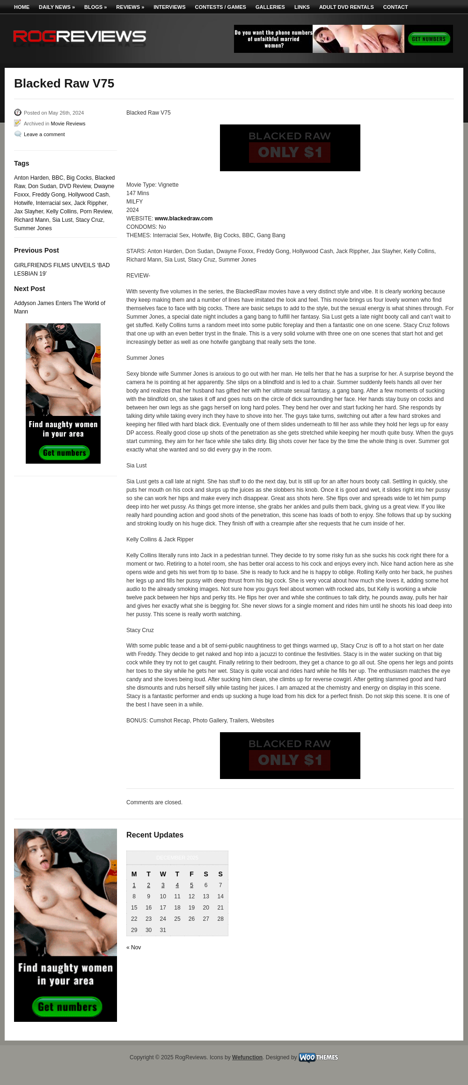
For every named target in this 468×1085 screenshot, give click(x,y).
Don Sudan (42, 186)
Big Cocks (79, 178)
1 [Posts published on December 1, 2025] (134, 885)
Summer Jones (33, 228)
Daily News (57, 7)
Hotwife (23, 203)
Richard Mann (31, 220)
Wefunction (247, 1057)
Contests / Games (220, 7)
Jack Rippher (90, 203)
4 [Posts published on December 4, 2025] (177, 885)
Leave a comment (44, 134)
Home (21, 7)
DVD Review (75, 186)
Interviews (169, 7)
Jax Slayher (28, 211)
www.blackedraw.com (184, 218)
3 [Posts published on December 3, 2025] (163, 885)
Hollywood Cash (88, 194)
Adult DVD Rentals (346, 7)
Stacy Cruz (89, 220)
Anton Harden (31, 178)
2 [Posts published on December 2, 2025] (148, 885)
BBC (58, 178)
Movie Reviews (68, 123)
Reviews (130, 7)
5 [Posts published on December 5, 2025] (191, 885)
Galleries (270, 7)
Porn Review (95, 211)
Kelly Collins (61, 211)
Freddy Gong (48, 194)
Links (302, 7)
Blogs (95, 7)
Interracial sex (53, 203)
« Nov (133, 947)
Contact (395, 7)
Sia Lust (62, 220)
